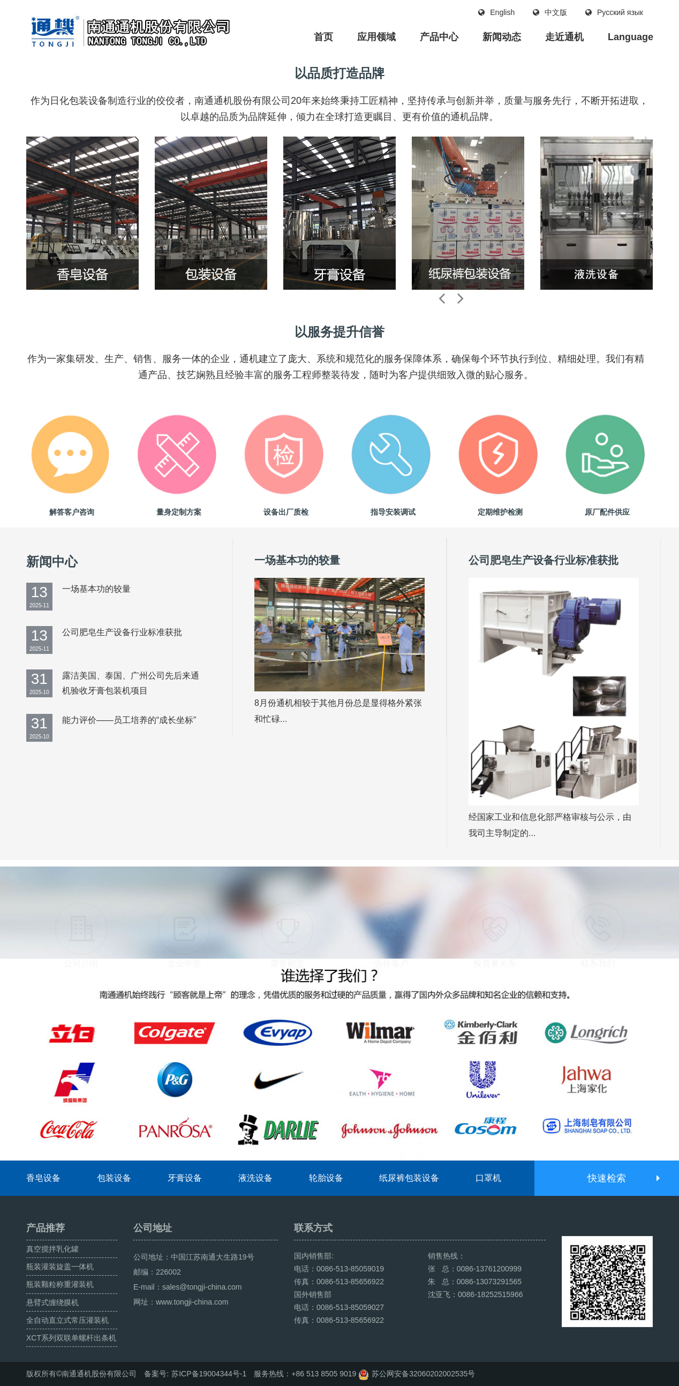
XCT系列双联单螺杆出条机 (71, 1338)
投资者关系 (495, 910)
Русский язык (614, 12)
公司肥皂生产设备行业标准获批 (122, 632)
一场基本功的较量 (96, 588)
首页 (323, 37)
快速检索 (623, 1178)
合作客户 (391, 910)
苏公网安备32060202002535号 (423, 1373)
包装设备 (114, 1177)
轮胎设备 (326, 1177)
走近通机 (564, 37)
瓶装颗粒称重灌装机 (60, 1284)
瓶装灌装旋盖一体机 (60, 1266)
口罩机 (488, 1177)
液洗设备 (255, 1177)
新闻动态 (501, 37)
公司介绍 (81, 910)
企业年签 (184, 910)
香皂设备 (43, 1177)
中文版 (550, 12)
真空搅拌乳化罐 (52, 1249)
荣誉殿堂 (287, 910)
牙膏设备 (185, 1177)
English (496, 12)
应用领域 (376, 37)
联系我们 (598, 910)
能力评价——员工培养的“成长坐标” (129, 720)
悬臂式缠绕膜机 (52, 1302)
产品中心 (439, 37)
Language (630, 37)
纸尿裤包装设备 (409, 1177)
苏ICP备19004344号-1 (208, 1373)
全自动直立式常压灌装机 (67, 1320)
